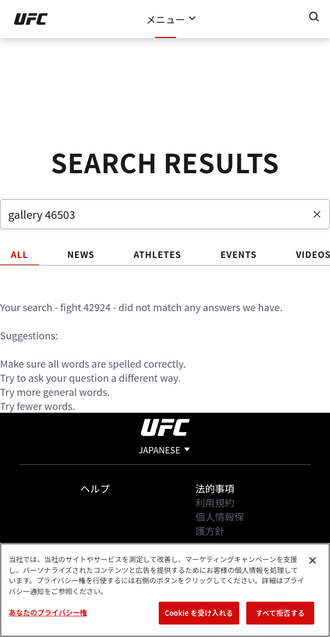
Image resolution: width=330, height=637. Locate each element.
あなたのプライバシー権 (48, 612)
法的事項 (214, 488)
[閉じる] (313, 560)
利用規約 (214, 502)
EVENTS (238, 254)
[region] (165, 590)
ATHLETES (158, 254)
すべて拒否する (280, 613)
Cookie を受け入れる (199, 613)
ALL (19, 254)
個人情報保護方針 (219, 523)
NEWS (81, 254)
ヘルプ (95, 488)
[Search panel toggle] (314, 17)
